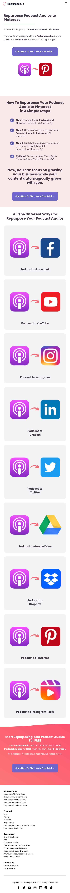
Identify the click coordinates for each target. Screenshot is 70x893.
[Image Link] (13, 4)
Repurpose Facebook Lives (15, 802)
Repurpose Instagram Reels (15, 797)
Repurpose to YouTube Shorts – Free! (19, 825)
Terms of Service (11, 865)
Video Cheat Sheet (12, 856)
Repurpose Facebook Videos (16, 805)
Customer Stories (11, 842)
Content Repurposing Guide (15, 848)
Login (6, 814)
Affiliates (7, 820)
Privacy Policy (9, 868)
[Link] (18, 887)
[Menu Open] (56, 3)
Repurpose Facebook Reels (15, 799)
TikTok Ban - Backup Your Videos (17, 845)
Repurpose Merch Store (14, 828)
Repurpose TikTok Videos (14, 794)
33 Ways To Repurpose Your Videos (18, 854)
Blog (5, 840)
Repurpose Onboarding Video (16, 851)
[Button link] (35, 51)
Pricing (6, 817)
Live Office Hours (11, 837)
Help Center (9, 822)
